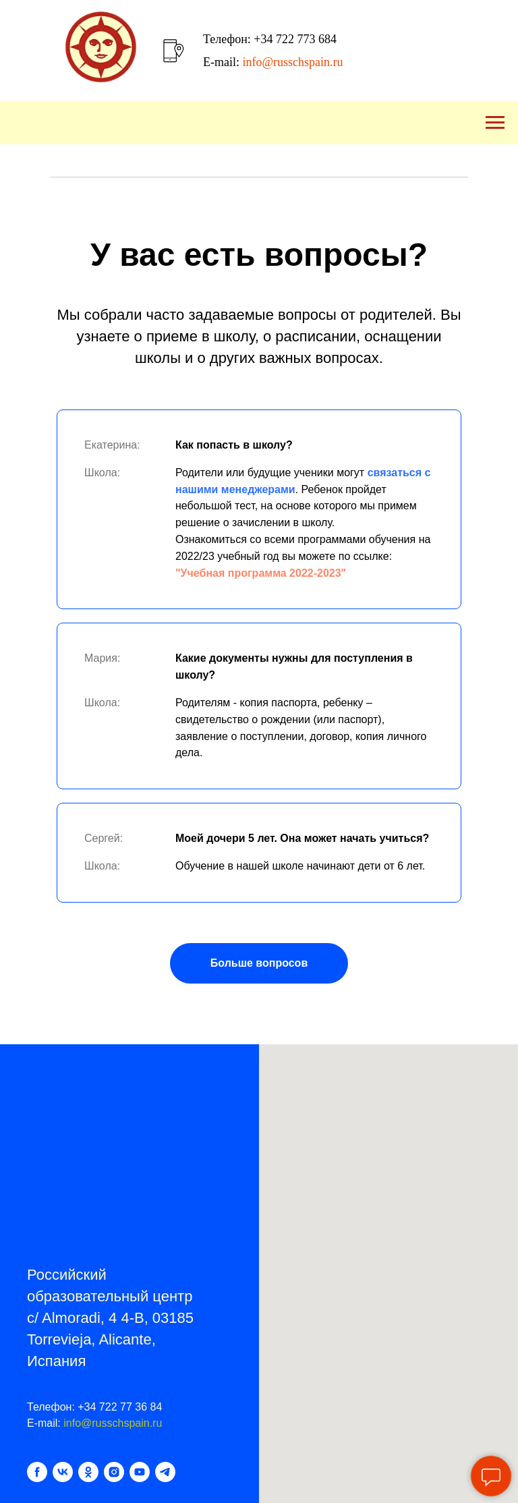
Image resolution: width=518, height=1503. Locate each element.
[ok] (88, 1472)
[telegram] (165, 1472)
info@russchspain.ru (112, 1423)
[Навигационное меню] (495, 123)
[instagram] (114, 1472)
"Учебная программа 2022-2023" (260, 573)
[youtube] (140, 1472)
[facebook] (37, 1472)
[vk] (63, 1472)
